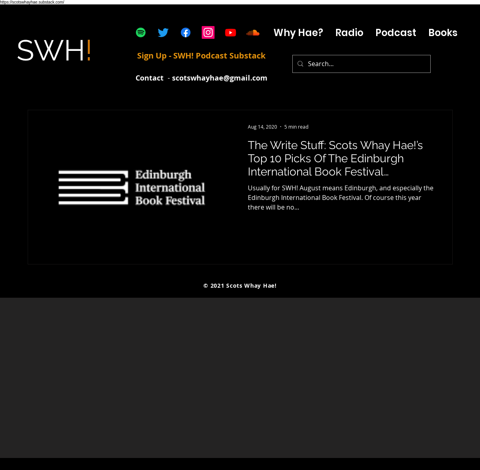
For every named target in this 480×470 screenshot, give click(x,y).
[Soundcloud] (253, 32)
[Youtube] (230, 32)
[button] (395, 32)
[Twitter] (163, 32)
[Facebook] (185, 32)
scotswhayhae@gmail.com (219, 78)
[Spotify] (140, 32)
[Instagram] (208, 32)
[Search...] (360, 64)
